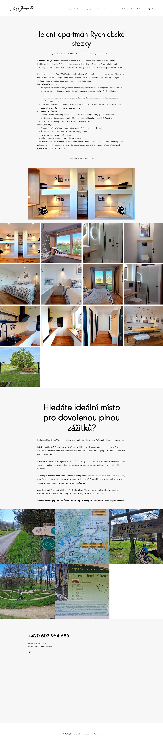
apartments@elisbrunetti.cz (125, 9)
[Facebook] (153, 9)
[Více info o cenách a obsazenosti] (81, 158)
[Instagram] (149, 9)
